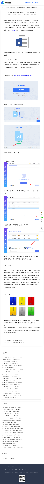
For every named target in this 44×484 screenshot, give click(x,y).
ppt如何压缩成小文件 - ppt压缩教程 (10, 415)
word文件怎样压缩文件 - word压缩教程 (11, 363)
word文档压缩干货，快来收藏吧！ (9, 376)
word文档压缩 (12, 458)
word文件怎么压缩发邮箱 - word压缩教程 (11, 384)
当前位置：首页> (5, 7)
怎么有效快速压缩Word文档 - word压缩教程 (12, 365)
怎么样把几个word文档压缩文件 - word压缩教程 (12, 447)
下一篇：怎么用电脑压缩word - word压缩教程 (14, 342)
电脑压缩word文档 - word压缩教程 (10, 397)
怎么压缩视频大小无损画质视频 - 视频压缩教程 (12, 428)
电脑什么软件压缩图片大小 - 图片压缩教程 (11, 418)
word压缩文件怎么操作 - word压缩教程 (11, 393)
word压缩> (16, 7)
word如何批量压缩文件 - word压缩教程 (11, 359)
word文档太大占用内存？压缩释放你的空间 (11, 395)
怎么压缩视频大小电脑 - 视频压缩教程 (10, 424)
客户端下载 (29, 2)
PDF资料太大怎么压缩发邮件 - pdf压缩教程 (12, 439)
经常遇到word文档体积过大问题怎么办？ (11, 391)
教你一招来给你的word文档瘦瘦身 (9, 367)
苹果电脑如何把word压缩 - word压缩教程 (28, 7)
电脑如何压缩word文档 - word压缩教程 (11, 388)
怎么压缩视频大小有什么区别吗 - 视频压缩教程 (12, 432)
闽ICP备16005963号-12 (34, 472)
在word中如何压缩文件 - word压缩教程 (11, 413)
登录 (36, 2)
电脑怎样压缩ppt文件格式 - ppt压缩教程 (11, 409)
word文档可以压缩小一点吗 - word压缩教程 (12, 357)
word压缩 (5, 458)
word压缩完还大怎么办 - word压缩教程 (11, 386)
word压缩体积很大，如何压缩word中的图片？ (12, 378)
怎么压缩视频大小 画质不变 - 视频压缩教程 (11, 407)
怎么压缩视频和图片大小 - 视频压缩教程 (11, 435)
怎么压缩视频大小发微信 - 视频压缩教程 (11, 426)
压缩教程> (11, 7)
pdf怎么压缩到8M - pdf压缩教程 (9, 443)
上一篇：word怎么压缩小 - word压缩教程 (13, 340)
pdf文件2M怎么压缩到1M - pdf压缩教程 (11, 437)
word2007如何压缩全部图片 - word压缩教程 (12, 382)
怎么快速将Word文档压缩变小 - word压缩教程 (12, 369)
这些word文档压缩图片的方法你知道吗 (10, 371)
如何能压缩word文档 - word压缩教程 (10, 361)
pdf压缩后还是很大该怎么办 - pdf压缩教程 (11, 420)
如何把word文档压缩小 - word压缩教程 (11, 445)
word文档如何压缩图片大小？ (8, 380)
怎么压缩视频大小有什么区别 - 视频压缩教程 (12, 430)
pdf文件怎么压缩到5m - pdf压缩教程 (10, 441)
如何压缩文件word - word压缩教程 (10, 374)
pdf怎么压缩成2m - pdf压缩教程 (9, 422)
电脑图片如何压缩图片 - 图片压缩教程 (10, 411)
